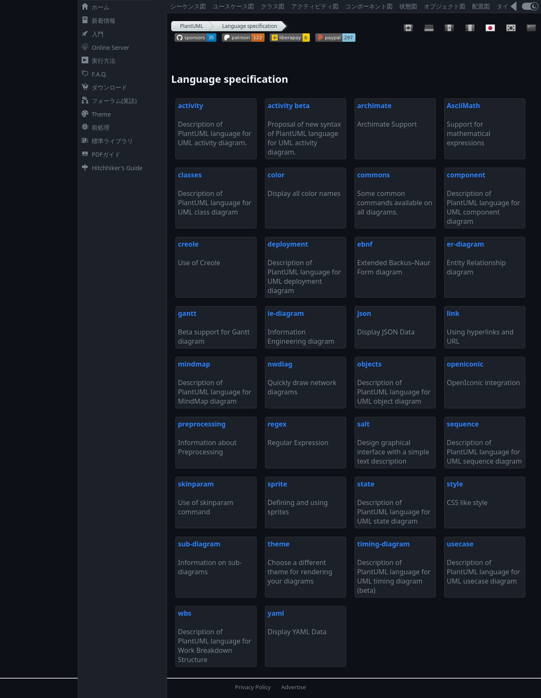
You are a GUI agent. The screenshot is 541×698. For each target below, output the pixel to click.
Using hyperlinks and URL (480, 327)
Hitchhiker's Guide (110, 168)
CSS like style (467, 493)
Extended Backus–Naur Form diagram (394, 258)
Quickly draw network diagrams (302, 378)
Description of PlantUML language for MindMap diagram (214, 382)
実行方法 (96, 61)
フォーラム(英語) (107, 101)
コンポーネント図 (369, 6)
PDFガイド (99, 154)
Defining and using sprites (298, 497)
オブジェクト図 (444, 6)
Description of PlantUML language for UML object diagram (394, 382)
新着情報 (96, 20)
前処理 (93, 127)
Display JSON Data (386, 323)
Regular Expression (298, 433)
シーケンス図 (188, 6)
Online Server (103, 47)
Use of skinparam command (205, 497)
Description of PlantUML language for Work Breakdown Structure (214, 636)
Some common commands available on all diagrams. (394, 193)
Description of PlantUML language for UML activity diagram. (214, 124)
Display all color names (304, 184)
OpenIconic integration (483, 373)
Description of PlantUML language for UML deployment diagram (304, 267)
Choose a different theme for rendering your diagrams (300, 562)
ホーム (93, 7)
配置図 (481, 6)
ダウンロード (102, 87)
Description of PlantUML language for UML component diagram (483, 198)
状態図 (408, 6)
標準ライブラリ (105, 141)
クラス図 (272, 6)
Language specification (249, 26)
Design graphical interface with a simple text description (393, 442)
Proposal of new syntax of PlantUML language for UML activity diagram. (304, 129)
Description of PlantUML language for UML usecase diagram (483, 562)
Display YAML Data (297, 622)
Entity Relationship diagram (476, 258)
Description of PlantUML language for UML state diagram (394, 502)
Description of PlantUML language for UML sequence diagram (484, 442)
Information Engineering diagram (301, 327)
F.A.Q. (92, 74)
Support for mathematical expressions (468, 124)
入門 (91, 34)
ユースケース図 (233, 6)
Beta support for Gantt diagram (214, 327)
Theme (94, 114)
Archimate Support (387, 115)
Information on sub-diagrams (210, 557)
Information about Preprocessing (207, 437)
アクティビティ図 (315, 6)
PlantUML (191, 26)
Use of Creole (199, 253)
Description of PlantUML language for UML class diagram (214, 193)
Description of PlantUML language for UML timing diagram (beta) (394, 567)
